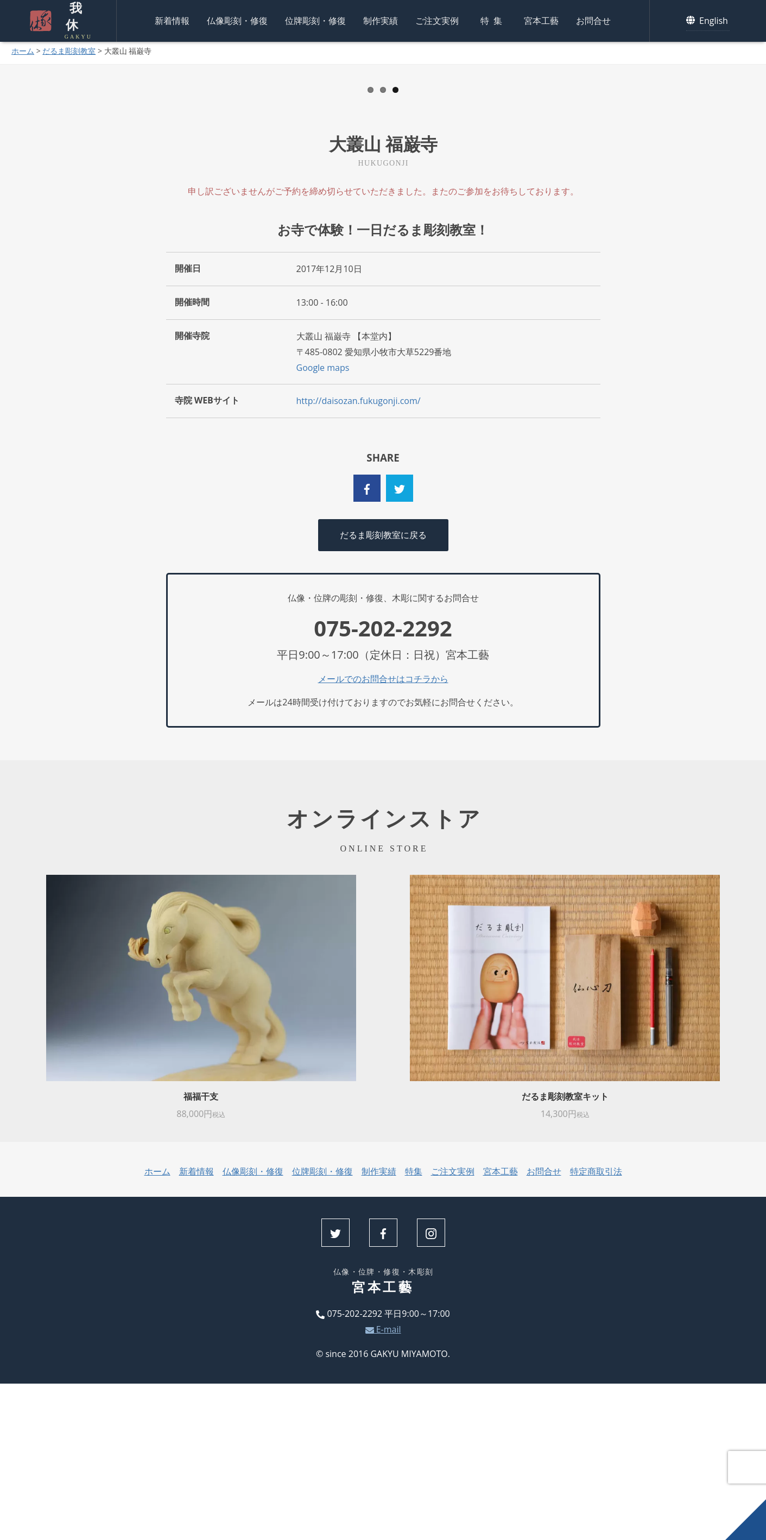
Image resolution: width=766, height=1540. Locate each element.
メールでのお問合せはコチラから (383, 835)
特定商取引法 (596, 1328)
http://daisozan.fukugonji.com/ (358, 558)
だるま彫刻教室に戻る (383, 691)
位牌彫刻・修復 (315, 19)
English (708, 18)
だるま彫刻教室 (69, 51)
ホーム (22, 51)
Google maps (323, 524)
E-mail (383, 1486)
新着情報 (172, 19)
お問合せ (593, 19)
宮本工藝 (541, 19)
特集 (493, 19)
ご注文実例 (437, 19)
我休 (73, 19)
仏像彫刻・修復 (237, 19)
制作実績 (380, 19)
